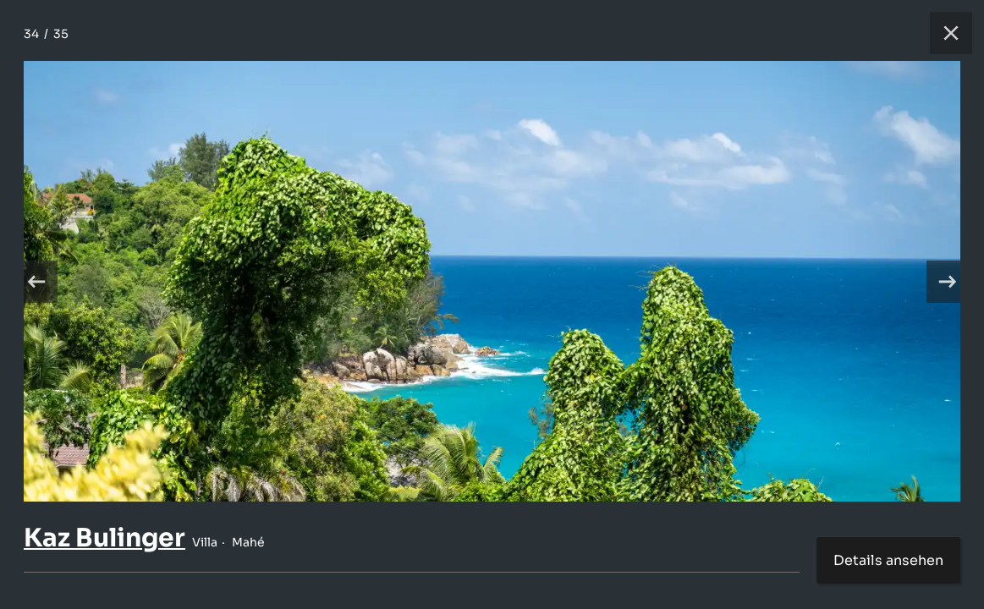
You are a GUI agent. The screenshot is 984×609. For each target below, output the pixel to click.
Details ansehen (888, 560)
